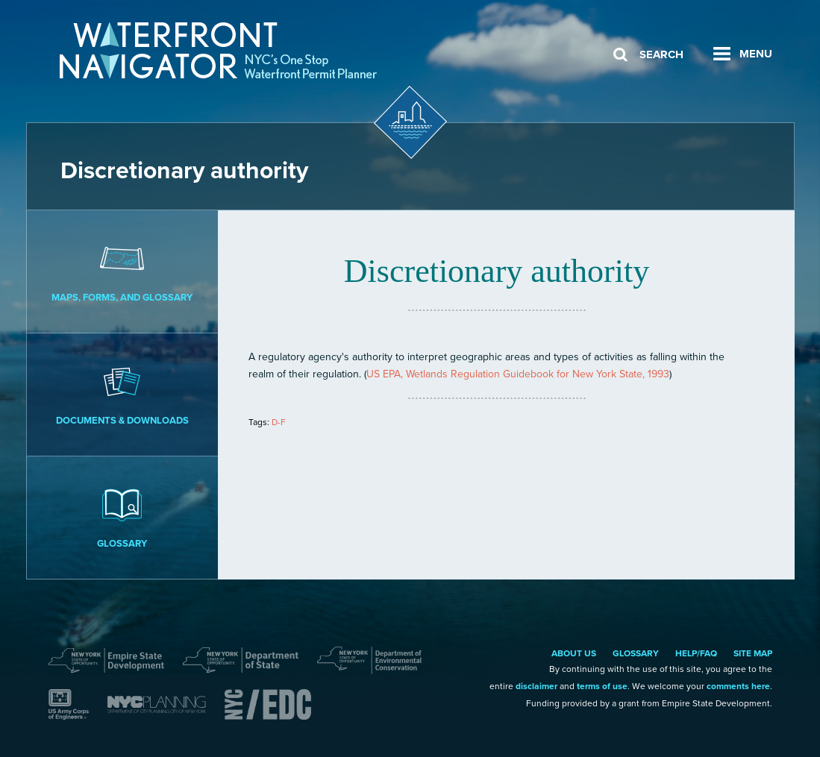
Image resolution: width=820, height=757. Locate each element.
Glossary (123, 517)
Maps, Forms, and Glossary (123, 271)
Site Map (752, 653)
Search (661, 54)
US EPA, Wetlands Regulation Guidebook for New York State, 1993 (517, 374)
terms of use (602, 686)
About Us (573, 653)
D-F (279, 422)
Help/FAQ (696, 653)
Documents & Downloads (123, 394)
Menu (755, 53)
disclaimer (536, 686)
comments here (738, 686)
